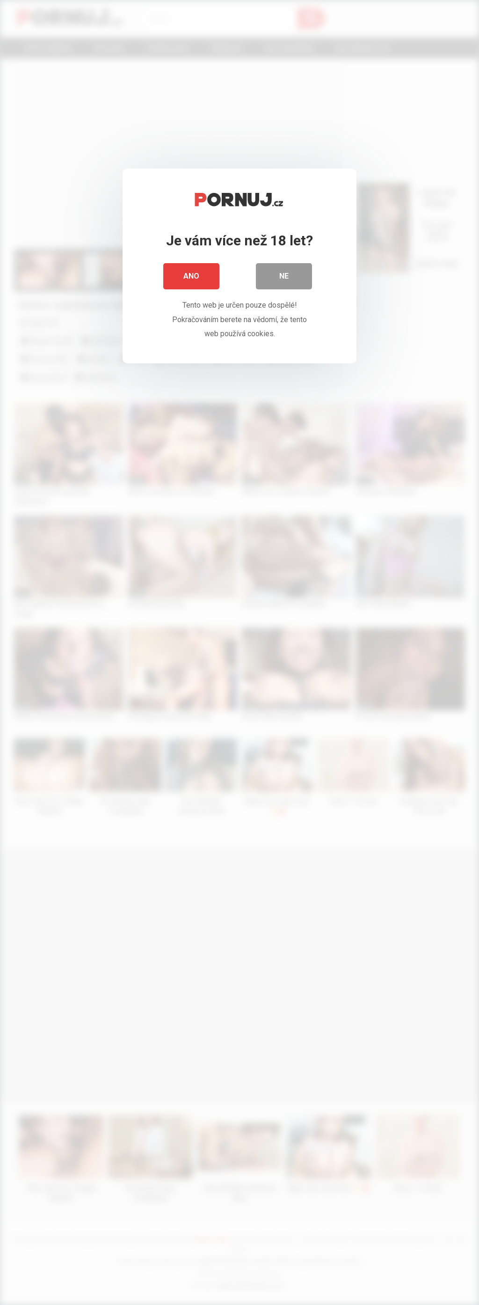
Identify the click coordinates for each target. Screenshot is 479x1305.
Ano (191, 276)
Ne (284, 276)
